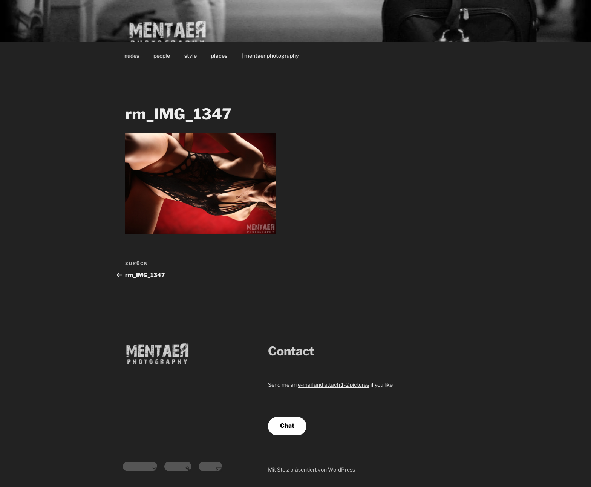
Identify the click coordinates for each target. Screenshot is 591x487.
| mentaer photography (270, 55)
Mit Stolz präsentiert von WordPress (311, 469)
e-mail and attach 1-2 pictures (333, 384)
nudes (131, 55)
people (161, 55)
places (219, 55)
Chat (287, 425)
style (190, 55)
